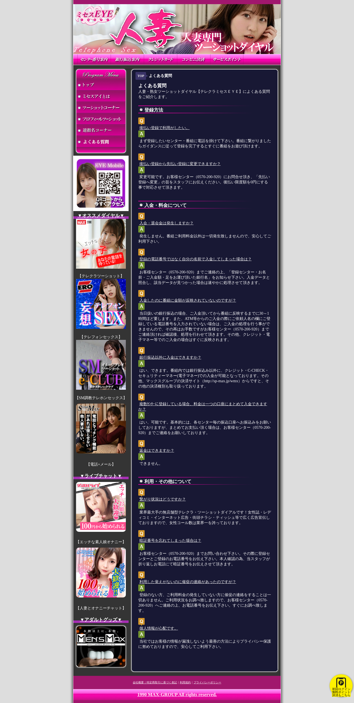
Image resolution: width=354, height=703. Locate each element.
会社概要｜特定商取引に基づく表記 (155, 682)
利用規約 (185, 682)
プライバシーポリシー (207, 682)
